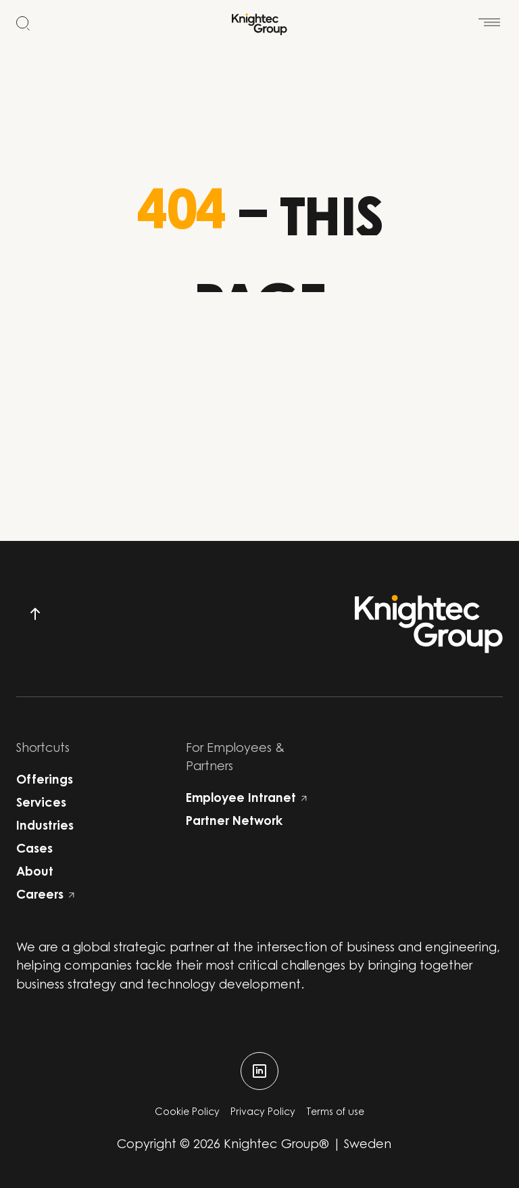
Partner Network (234, 822)
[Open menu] (489, 14)
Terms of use (335, 1113)
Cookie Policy (187, 1113)
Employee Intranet (246, 799)
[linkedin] (259, 1071)
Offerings (44, 781)
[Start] (259, 24)
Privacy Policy (262, 1113)
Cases (34, 850)
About (34, 873)
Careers (45, 896)
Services (41, 804)
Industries (45, 827)
